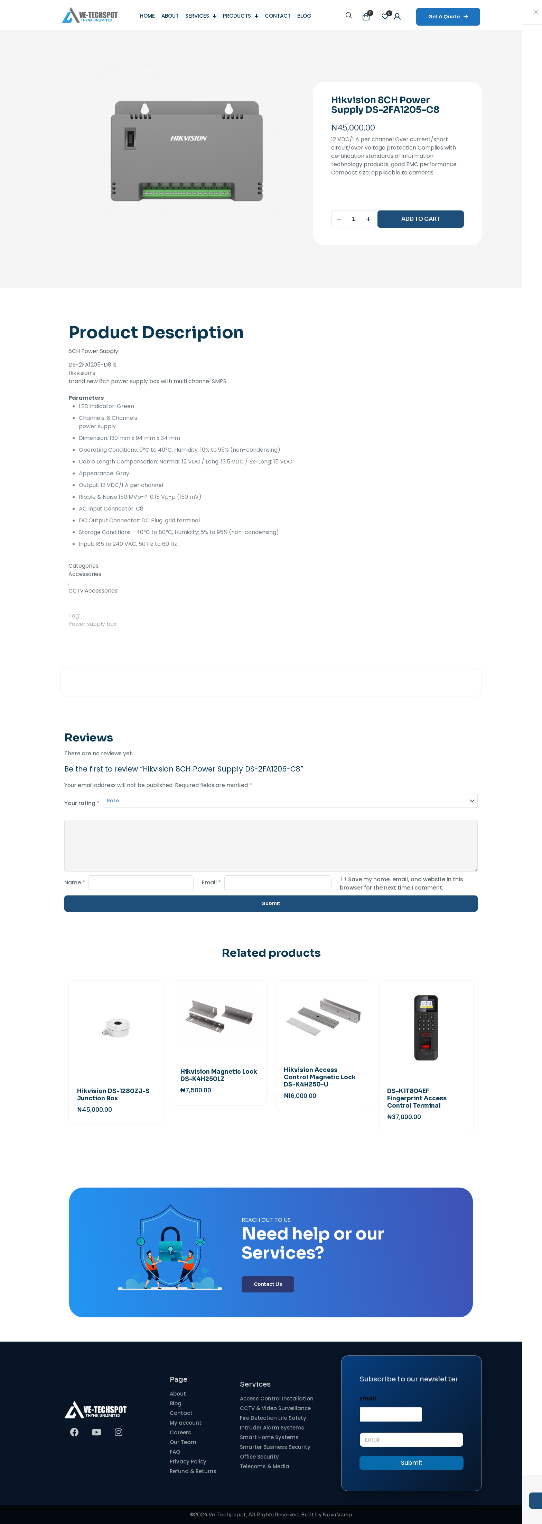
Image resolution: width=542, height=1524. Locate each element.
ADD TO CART (420, 219)
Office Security (259, 1456)
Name (74, 882)
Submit (411, 1463)
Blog (175, 1403)
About (178, 1393)
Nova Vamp (337, 1514)
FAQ (175, 1451)
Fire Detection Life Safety (273, 1418)
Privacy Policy (188, 1461)
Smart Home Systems (269, 1437)
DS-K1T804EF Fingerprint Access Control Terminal (417, 1098)
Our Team (183, 1442)
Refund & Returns (193, 1471)
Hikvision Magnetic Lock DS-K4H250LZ (218, 1075)
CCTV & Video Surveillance (275, 1408)
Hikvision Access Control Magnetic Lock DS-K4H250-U (320, 1077)
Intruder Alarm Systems (272, 1427)
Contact (181, 1413)
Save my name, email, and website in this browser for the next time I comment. (401, 883)
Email (211, 882)
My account (186, 1422)
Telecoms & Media (264, 1466)
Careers (180, 1432)
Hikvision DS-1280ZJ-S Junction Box (113, 1095)
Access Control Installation (277, 1398)
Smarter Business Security (275, 1447)
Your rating (82, 803)
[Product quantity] (353, 219)
